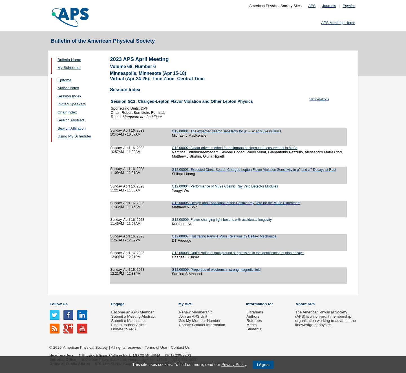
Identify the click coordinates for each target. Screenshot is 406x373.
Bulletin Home (69, 60)
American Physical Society (85, 347)
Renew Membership (196, 312)
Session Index (69, 96)
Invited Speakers (72, 104)
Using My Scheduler (74, 136)
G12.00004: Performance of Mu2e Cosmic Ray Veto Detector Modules (225, 186)
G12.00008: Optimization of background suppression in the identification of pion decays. (238, 253)
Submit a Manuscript (128, 321)
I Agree (263, 365)
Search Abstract (71, 120)
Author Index (68, 88)
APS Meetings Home (338, 23)
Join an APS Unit (193, 316)
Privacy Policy (233, 364)
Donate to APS (123, 329)
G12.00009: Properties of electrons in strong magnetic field (216, 270)
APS (311, 6)
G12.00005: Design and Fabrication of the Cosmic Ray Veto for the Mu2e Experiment (236, 203)
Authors (252, 316)
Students (253, 329)
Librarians (254, 312)
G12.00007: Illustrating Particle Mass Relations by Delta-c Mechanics (224, 236)
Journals (329, 6)
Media (251, 325)
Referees (254, 321)
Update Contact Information (202, 325)
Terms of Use (156, 347)
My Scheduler (69, 68)
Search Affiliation (72, 128)
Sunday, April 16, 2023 (127, 130)
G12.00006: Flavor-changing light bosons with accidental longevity (222, 220)
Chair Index (67, 112)
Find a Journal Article (128, 325)
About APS (305, 304)
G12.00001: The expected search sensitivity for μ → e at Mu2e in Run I (226, 131)
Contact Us (180, 347)
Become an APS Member (132, 312)
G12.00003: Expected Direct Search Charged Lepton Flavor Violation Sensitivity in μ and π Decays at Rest (254, 170)
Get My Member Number (199, 321)
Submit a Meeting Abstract (133, 316)
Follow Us (58, 304)
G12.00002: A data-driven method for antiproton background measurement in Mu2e (234, 148)
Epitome (64, 80)
